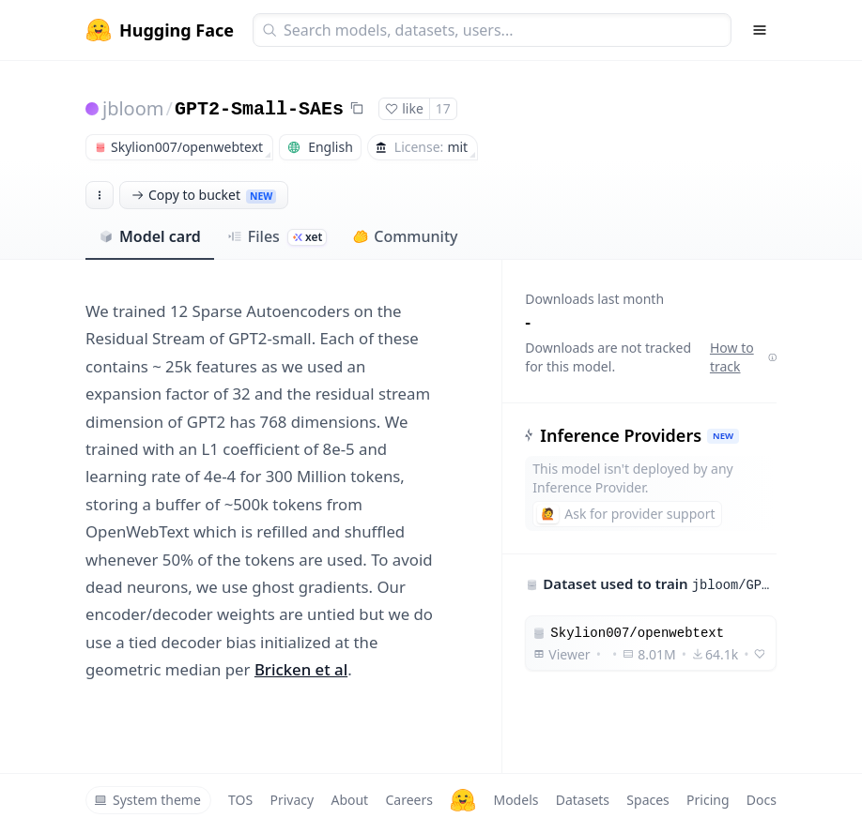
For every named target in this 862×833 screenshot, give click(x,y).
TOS (240, 800)
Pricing (707, 800)
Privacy (291, 800)
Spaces (647, 800)
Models (515, 800)
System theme (147, 800)
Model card (150, 236)
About (349, 800)
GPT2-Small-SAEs (259, 109)
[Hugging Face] (463, 800)
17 (443, 108)
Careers (408, 800)
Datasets (582, 800)
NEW (723, 436)
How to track (743, 357)
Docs (762, 800)
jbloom (133, 108)
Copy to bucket (203, 195)
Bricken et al (300, 669)
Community (405, 236)
